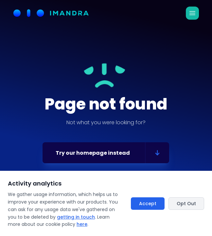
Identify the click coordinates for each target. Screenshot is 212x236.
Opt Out (186, 203)
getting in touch (76, 217)
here (82, 224)
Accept (147, 203)
